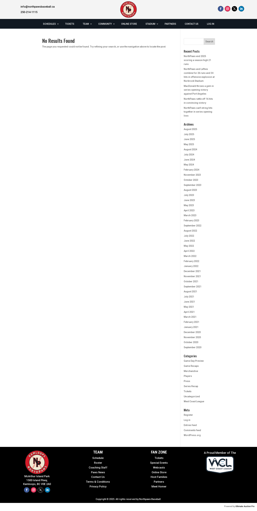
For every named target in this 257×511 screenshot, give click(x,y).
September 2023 (192, 185)
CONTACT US (191, 24)
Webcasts (159, 467)
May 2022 (189, 246)
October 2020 (191, 342)
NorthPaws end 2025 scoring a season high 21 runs (197, 60)
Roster (98, 462)
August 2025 (190, 129)
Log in (187, 420)
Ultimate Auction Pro (245, 506)
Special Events (159, 462)
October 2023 (191, 180)
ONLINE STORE (129, 24)
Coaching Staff (98, 467)
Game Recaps (191, 366)
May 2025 (189, 144)
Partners (159, 481)
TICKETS (69, 24)
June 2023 (189, 200)
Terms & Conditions (98, 481)
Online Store (159, 472)
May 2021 (189, 307)
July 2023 (189, 195)
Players (188, 376)
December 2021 (192, 271)
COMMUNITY (105, 24)
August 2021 (190, 291)
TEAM (86, 24)
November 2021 (192, 276)
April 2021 (189, 312)
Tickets (187, 391)
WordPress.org (192, 435)
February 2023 (191, 220)
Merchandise (191, 371)
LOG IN (210, 24)
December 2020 (192, 332)
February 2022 (191, 261)
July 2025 (189, 134)
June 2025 (189, 139)
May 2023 (189, 205)
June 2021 (189, 301)
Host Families (159, 477)
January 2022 (191, 266)
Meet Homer (158, 486)
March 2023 (190, 215)
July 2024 (189, 154)
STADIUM (150, 24)
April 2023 (189, 210)
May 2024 (189, 164)
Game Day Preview (194, 361)
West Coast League (194, 401)
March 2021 (190, 317)
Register (188, 415)
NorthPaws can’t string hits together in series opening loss (198, 112)
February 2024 (191, 169)
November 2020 (192, 337)
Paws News (98, 472)
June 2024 (189, 159)
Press (187, 381)
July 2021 (189, 296)
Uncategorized (192, 396)
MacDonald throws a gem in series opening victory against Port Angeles (199, 90)
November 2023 (192, 175)
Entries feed (190, 425)
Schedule (98, 458)
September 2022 (192, 225)
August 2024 (190, 149)
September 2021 (192, 286)
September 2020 (192, 347)
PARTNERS (170, 24)
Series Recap (191, 386)
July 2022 (189, 235)
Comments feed (192, 430)
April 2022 (189, 251)
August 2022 (190, 230)
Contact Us (98, 477)
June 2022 (189, 240)
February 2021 (191, 322)
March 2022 (190, 256)
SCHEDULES (49, 24)
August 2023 (190, 190)
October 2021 (191, 281)
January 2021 (191, 327)
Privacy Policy (98, 486)
